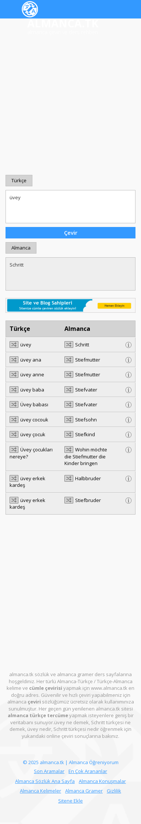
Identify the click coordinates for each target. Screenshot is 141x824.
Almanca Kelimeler (40, 790)
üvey (70, 206)
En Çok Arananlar (87, 771)
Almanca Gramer (84, 790)
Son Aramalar (49, 771)
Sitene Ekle (70, 800)
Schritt (70, 274)
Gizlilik (114, 790)
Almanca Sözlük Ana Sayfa (45, 781)
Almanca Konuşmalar (102, 781)
